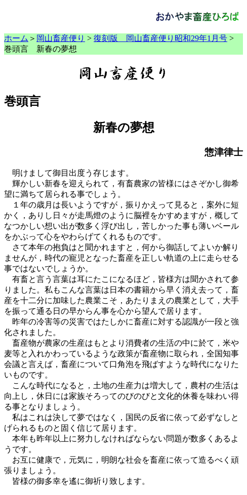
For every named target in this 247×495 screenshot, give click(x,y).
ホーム (16, 38)
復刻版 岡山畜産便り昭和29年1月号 (160, 38)
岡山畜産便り (60, 38)
